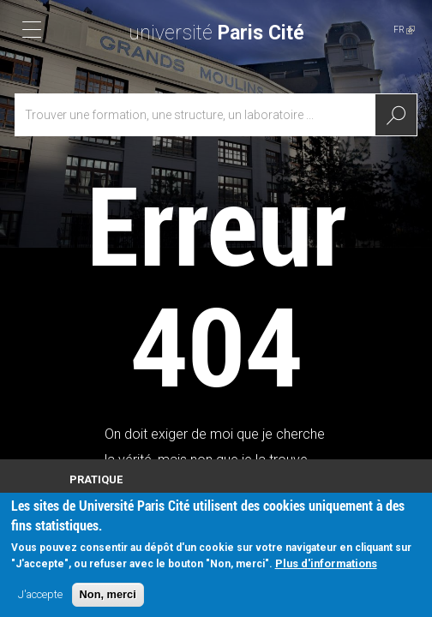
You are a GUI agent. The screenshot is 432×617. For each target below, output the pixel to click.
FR (404, 29)
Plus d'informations (326, 571)
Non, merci (108, 602)
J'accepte (40, 602)
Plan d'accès (96, 496)
